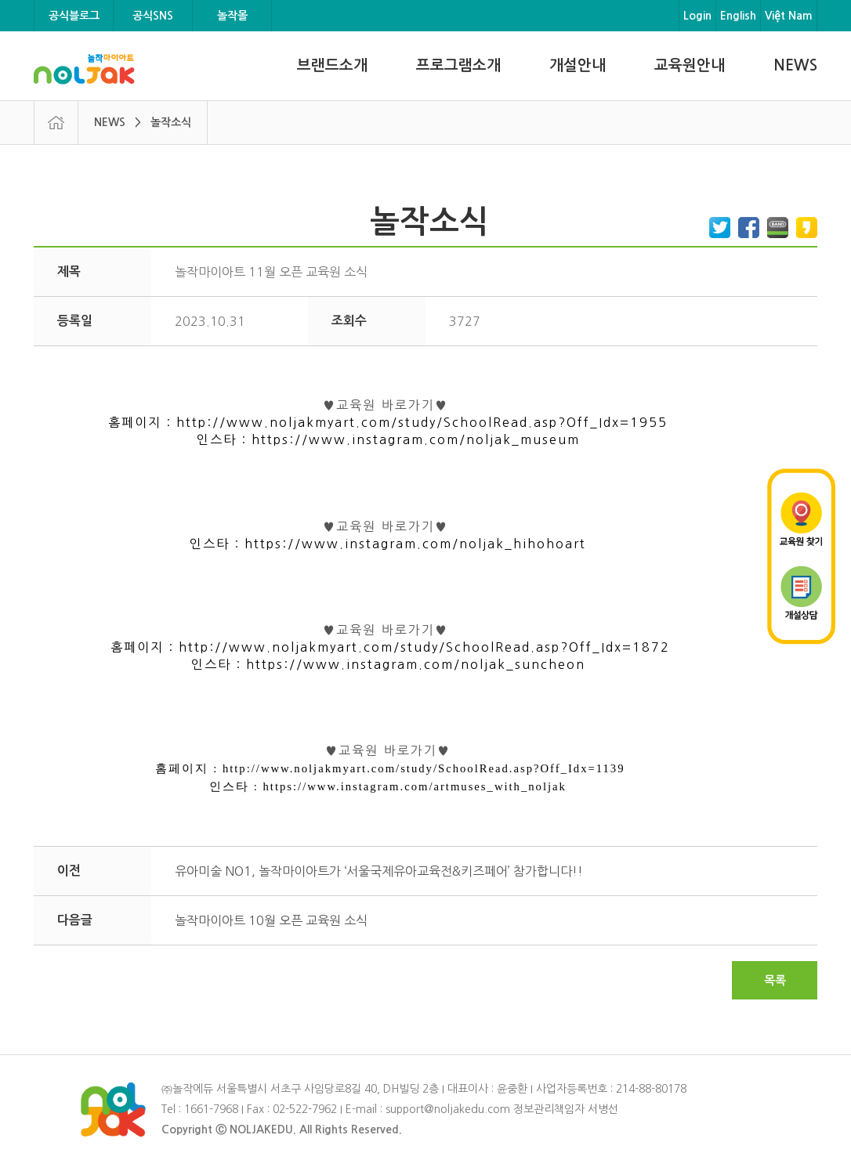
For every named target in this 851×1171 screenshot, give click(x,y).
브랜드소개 (332, 65)
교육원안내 (689, 65)
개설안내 (577, 65)
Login (697, 15)
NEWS (795, 65)
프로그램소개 (458, 65)
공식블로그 (74, 15)
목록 (775, 980)
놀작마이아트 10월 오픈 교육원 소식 (271, 920)
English (738, 15)
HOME (56, 122)
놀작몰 (232, 15)
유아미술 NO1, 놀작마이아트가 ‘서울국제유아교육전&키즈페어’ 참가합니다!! (379, 871)
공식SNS (152, 15)
